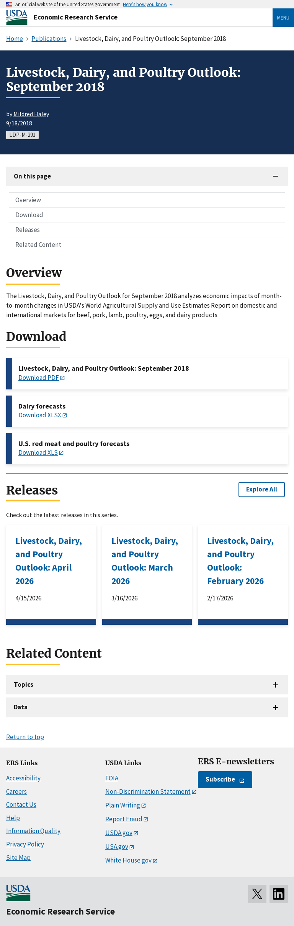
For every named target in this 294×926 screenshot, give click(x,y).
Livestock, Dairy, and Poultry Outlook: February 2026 (240, 560)
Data (21, 707)
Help (13, 818)
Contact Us (21, 804)
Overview (28, 200)
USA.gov (116, 846)
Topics (23, 684)
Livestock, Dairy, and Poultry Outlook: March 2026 (144, 560)
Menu (283, 17)
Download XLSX (39, 415)
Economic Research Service (76, 17)
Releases (27, 229)
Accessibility (23, 778)
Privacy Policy (25, 844)
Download (29, 215)
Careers (16, 791)
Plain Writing (122, 805)
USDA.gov (118, 833)
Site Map (18, 857)
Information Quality (33, 831)
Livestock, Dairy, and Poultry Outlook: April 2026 (48, 560)
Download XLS (38, 452)
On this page (32, 176)
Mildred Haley (31, 114)
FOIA (111, 778)
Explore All (261, 489)
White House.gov (128, 860)
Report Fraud (123, 819)
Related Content (38, 244)
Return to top (25, 737)
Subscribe (220, 779)
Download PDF (38, 377)
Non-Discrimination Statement (148, 791)
